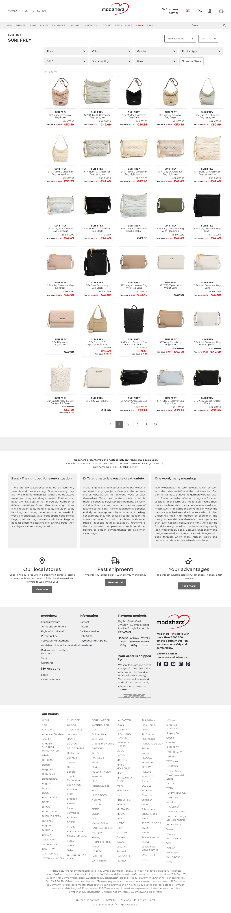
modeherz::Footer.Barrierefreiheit (61, 649)
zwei (169, 866)
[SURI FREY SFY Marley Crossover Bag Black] (133, 95)
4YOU (45, 724)
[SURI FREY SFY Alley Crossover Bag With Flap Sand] (133, 266)
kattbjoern (98, 836)
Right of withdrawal (52, 635)
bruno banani (50, 815)
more (128, 635)
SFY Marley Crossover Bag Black (134, 118)
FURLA (71, 845)
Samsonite (147, 799)
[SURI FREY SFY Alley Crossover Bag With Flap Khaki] (170, 209)
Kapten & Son (100, 827)
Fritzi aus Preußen (77, 840)
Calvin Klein (49, 843)
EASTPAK (72, 793)
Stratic (170, 742)
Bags (33, 25)
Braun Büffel (49, 801)
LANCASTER (124, 724)
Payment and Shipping (93, 644)
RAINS (145, 757)
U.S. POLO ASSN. (176, 815)
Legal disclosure (50, 626)
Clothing (105, 25)
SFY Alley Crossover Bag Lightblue (170, 404)
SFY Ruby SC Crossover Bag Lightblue (60, 231)
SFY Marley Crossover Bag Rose (60, 118)
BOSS (45, 796)
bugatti (46, 829)
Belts (118, 25)
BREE (45, 806)
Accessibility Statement (55, 644)
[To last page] (155, 428)
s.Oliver (170, 724)
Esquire (71, 812)
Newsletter (86, 649)
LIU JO (120, 754)
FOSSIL (71, 826)
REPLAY (146, 771)
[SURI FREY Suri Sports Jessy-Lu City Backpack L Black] (133, 323)
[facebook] (160, 668)
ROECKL (146, 775)
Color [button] (95, 55)
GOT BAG (97, 743)
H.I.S (94, 785)
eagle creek (74, 788)
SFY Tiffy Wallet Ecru (97, 403)
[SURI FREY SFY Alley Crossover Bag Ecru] (207, 266)
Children (39, 10)
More (128, 25)
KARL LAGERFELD (102, 832)
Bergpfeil (47, 773)
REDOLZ (146, 761)
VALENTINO (173, 828)
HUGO (95, 794)
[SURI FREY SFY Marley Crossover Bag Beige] (170, 95)
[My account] (210, 11)
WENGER (172, 856)
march (120, 799)
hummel (97, 803)
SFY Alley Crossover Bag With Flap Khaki (170, 231)
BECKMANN (49, 764)
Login (44, 679)
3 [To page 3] (137, 428)
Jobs (44, 662)
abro (44, 729)
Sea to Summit (150, 841)
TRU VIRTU (172, 810)
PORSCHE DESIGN (152, 747)
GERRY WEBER (101, 724)
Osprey (121, 841)
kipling (96, 841)
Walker (170, 852)
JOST (95, 822)
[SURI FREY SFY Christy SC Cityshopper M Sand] (97, 323)
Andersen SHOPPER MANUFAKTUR (50, 751)
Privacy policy (49, 640)
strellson (171, 746)
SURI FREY (172, 751)
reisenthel (147, 766)
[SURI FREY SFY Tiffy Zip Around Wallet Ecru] (170, 266)
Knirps (95, 850)
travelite (171, 806)
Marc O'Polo (124, 803)
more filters (191, 65)
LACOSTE (97, 860)
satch (144, 808)
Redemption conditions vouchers (55, 656)
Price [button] (50, 55)
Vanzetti (171, 833)
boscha (46, 792)
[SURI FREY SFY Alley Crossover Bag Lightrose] (60, 266)
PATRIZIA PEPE (125, 860)
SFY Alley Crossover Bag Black (207, 231)
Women (12, 10)
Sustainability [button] (100, 65)
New (9, 25)
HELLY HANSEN (101, 775)
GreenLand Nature (103, 747)
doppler (71, 775)
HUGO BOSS (99, 799)
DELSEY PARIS (75, 752)
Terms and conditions (53, 630)
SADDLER (147, 789)
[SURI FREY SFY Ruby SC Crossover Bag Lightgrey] (97, 95)
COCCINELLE (75, 733)
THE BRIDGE (173, 774)
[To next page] (146, 428)
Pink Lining (148, 729)
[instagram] (182, 668)
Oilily (120, 832)
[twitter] (167, 668)
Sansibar (146, 803)
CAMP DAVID (50, 853)
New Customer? (50, 683)
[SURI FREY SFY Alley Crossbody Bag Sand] (170, 323)
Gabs (70, 854)
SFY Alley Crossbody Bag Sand (170, 345)
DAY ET (71, 743)
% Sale (139, 25)
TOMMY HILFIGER (176, 796)
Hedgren (97, 771)
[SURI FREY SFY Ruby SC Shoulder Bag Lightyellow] (60, 152)
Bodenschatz (50, 782)
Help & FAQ (86, 640)
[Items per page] (208, 43)
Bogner (46, 787)
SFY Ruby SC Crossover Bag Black (97, 231)
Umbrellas (90, 25)
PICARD (121, 864)
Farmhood (73, 816)
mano (120, 789)
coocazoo (72, 738)
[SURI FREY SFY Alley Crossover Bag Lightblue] (170, 381)
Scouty (145, 836)
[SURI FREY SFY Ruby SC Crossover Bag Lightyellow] (133, 152)
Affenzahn (48, 733)
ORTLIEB (122, 836)
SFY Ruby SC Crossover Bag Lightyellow (134, 175)
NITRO (120, 827)
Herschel (97, 780)
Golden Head (100, 738)
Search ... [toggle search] (209, 25)
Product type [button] (189, 55)
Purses (44, 25)
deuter (71, 766)
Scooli (145, 822)
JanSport (97, 808)
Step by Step (173, 737)
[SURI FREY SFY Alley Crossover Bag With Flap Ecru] (207, 323)
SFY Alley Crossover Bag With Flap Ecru (207, 345)
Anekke (46, 743)
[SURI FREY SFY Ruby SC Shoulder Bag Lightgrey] (207, 95)
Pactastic (122, 855)
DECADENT (74, 747)
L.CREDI (96, 855)
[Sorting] (180, 43)
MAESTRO (122, 764)
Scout (144, 832)
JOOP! (95, 817)
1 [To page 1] (119, 428)
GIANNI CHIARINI (102, 729)
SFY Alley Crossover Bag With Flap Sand (134, 288)
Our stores (47, 666)
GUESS (96, 757)
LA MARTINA (99, 864)
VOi (168, 847)
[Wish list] (199, 11)
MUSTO (121, 817)
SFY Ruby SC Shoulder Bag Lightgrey (207, 118)
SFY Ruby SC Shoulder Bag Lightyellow (60, 175)
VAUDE (170, 837)
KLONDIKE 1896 (101, 846)
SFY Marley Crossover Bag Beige (170, 118)
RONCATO (147, 780)
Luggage (73, 25)
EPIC (70, 798)
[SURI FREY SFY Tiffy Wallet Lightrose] (60, 323)
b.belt (45, 759)
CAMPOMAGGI (50, 857)
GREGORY (98, 752)
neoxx (120, 822)
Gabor (70, 849)
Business (21, 25)
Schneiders (148, 813)
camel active (49, 848)
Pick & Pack (148, 724)
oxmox (121, 846)
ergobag (72, 802)
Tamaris (171, 760)
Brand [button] (140, 65)
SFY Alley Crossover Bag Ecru (207, 288)
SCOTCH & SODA (151, 827)
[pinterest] (189, 668)
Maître (120, 777)
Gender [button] (141, 55)
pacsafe (121, 850)
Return (84, 630)
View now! (42, 593)
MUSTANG (123, 813)
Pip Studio (147, 738)
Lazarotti (122, 733)
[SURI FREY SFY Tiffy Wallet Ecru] (97, 381)
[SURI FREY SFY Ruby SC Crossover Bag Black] (97, 209)
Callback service (89, 635)
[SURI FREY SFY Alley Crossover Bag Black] (207, 209)
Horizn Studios (100, 789)
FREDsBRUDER (76, 835)
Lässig (120, 729)
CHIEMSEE (73, 724)
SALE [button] (50, 65)
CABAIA (46, 839)
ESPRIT (71, 807)
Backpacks (58, 25)
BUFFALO (48, 825)
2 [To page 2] (128, 428)
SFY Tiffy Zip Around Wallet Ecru (170, 288)
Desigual (72, 761)
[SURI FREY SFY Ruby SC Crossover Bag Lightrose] (170, 152)
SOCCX (145, 863)
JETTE (95, 813)
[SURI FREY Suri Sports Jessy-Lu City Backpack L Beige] (60, 381)
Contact (84, 626)
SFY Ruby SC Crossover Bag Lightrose (170, 175)
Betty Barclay (50, 778)
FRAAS (71, 830)
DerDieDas (73, 757)
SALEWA (146, 794)
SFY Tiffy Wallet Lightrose (60, 345)
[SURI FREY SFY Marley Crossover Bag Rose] (60, 95)
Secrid (145, 846)
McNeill (121, 808)
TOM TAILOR (173, 801)
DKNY (70, 771)
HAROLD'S (98, 761)
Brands (151, 25)
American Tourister (53, 738)
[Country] (187, 11)
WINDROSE (173, 861)
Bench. (46, 768)
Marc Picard (123, 794)
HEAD (95, 766)
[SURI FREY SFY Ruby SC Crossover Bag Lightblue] (60, 209)
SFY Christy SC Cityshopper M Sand (97, 345)
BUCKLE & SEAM (52, 820)
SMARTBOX (148, 859)
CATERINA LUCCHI (53, 862)
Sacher (145, 785)
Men (25, 10)
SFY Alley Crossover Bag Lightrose (60, 288)
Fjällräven (73, 821)
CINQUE (72, 729)
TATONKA (172, 765)
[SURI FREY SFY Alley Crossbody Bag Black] (97, 266)
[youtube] (175, 668)
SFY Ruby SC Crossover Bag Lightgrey (97, 118)
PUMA (145, 752)
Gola (94, 733)
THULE (170, 787)
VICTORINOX (174, 842)
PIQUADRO (148, 743)
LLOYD (121, 759)
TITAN (169, 792)
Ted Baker (172, 770)
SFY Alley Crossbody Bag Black (97, 288)
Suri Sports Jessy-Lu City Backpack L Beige (60, 404)
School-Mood (149, 817)
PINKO (145, 733)
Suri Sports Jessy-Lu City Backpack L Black (133, 345)
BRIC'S (46, 810)
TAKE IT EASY (174, 756)
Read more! (115, 586)
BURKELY (47, 834)
